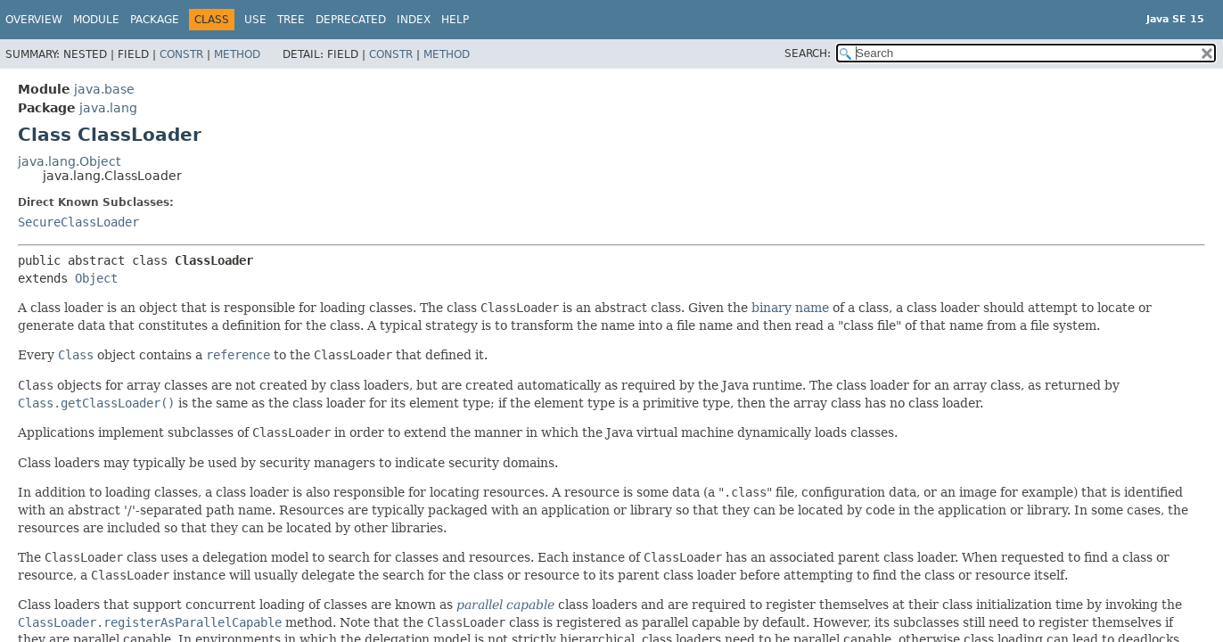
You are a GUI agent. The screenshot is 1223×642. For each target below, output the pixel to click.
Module (96, 19)
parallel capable (505, 604)
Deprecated (351, 19)
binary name (790, 307)
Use (255, 19)
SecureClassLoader (78, 222)
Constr (181, 54)
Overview (33, 19)
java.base (104, 89)
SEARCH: (807, 53)
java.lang (108, 108)
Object (96, 278)
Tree (291, 19)
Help (455, 19)
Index (414, 19)
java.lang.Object (69, 161)
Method (237, 54)
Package (154, 19)
